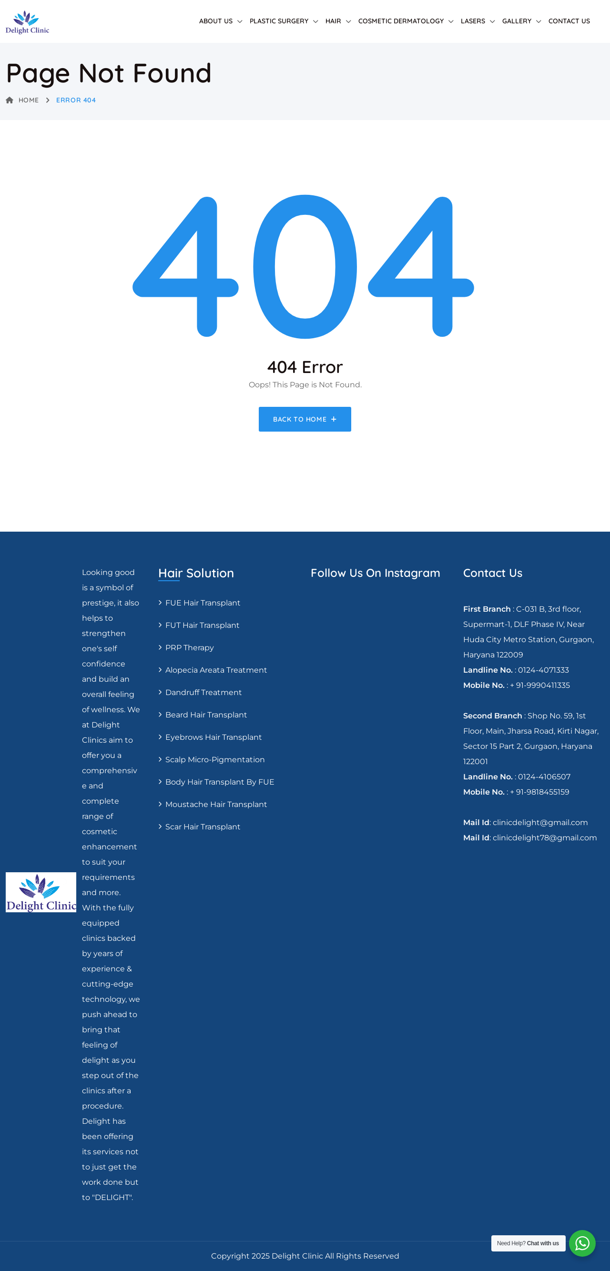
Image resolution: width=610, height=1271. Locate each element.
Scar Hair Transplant (203, 826)
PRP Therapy (189, 647)
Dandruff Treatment (203, 692)
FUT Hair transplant (202, 625)
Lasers (473, 21)
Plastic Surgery (279, 21)
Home (22, 100)
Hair (333, 21)
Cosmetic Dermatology (401, 21)
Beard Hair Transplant (206, 714)
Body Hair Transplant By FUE (219, 782)
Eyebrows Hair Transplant (213, 737)
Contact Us (569, 21)
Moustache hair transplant (216, 804)
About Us (216, 21)
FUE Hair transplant (203, 602)
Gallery (516, 21)
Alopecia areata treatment (216, 670)
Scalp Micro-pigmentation (215, 759)
